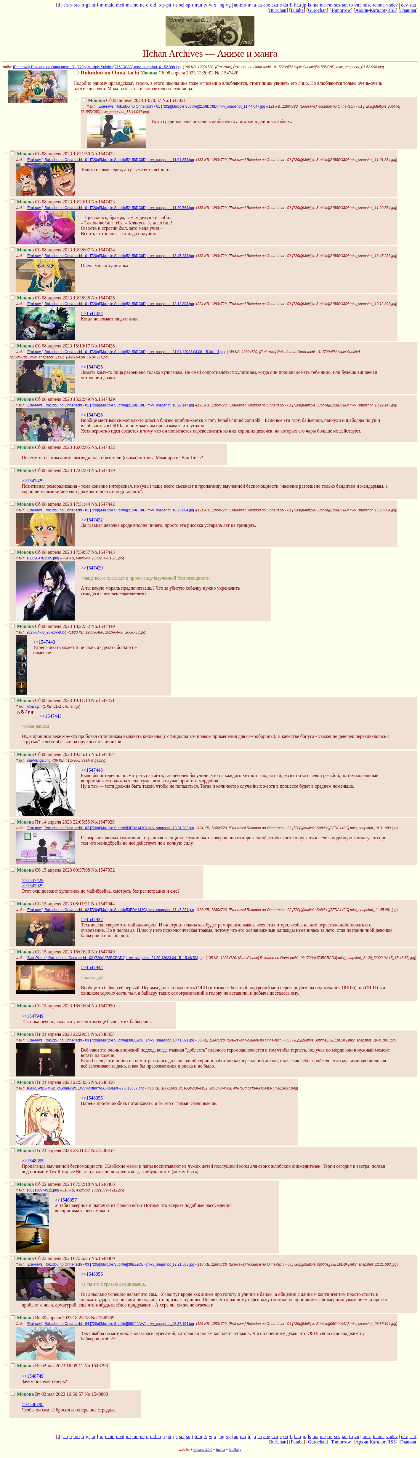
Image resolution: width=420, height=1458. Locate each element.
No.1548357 (103, 1150)
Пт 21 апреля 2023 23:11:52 (50, 1150)
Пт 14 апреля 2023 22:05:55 (50, 821)
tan (345, 4)
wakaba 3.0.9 (202, 1450)
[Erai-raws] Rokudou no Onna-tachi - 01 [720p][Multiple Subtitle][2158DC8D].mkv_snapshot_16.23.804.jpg (110, 510)
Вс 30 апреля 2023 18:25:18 (50, 1317)
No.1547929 (103, 821)
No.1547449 (103, 626)
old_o (155, 4)
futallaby (235, 1450)
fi (291, 4)
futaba (220, 1450)
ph (168, 4)
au (236, 4)
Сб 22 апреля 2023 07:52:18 (50, 1184)
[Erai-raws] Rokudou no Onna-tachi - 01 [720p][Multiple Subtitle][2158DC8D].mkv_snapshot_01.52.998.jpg (97, 67)
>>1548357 (66, 1199)
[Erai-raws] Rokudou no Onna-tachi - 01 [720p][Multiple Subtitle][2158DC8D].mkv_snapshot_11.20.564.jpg (110, 208)
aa (260, 4)
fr (82, 4)
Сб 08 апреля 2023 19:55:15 (50, 754)
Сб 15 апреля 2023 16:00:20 (50, 951)
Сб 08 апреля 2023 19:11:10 (50, 700)
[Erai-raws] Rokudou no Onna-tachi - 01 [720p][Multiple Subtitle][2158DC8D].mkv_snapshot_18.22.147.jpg (110, 405)
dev (404, 4)
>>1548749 (33, 1376)
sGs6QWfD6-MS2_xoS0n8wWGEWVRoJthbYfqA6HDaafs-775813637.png (85, 1088)
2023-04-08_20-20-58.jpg (46, 632)
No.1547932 (103, 869)
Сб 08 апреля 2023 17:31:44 (50, 504)
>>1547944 (92, 967)
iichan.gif (33, 706)
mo (243, 4)
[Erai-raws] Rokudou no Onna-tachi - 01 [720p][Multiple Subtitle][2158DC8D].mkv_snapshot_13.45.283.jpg (110, 256)
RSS (391, 10)
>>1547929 (33, 885)
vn (357, 4)
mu (135, 4)
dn (285, 4)
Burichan (277, 10)
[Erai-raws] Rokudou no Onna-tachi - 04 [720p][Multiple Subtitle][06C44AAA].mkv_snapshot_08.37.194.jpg (110, 1324)
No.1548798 (96, 1365)
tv (205, 4)
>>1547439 (92, 567)
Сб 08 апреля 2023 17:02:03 (50, 470)
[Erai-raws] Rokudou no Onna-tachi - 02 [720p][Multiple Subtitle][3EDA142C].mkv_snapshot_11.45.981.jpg (110, 910)
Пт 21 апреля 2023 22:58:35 (50, 1082)
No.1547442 (103, 504)
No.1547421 (174, 100)
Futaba (297, 10)
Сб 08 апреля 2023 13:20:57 (121, 100)
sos (337, 4)
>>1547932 (92, 919)
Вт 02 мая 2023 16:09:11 (47, 1365)
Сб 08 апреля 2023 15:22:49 (50, 399)
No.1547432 (103, 447)
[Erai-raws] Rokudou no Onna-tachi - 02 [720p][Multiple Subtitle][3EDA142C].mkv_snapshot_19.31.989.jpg (110, 828)
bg (221, 4)
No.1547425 (103, 297)
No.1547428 (103, 345)
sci (182, 4)
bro (76, 4)
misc (367, 4)
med (120, 4)
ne (142, 4)
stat (412, 4)
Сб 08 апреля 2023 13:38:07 (50, 249)
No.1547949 (103, 951)
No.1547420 (226, 72)
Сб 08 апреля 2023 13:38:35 (50, 297)
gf (88, 4)
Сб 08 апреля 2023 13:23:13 (50, 201)
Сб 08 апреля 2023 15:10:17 (50, 345)
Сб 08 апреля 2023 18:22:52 (50, 626)
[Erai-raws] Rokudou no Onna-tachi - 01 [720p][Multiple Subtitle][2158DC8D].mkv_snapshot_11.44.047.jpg (181, 106)
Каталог (378, 10)
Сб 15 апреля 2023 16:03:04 (50, 1005)
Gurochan (317, 10)
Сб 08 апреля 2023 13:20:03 (144, 72)
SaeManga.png (38, 760)
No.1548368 (103, 1184)
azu (275, 4)
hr (93, 4)
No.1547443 (103, 552)
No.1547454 (103, 754)
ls (309, 4)
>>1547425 (92, 366)
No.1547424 (103, 249)
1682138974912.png (42, 1190)
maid (110, 4)
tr (249, 4)
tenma (378, 4)
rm (330, 4)
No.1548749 (103, 1317)
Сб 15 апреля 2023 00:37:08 (50, 869)
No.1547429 (103, 399)
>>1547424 (92, 313)
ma (315, 4)
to (351, 4)
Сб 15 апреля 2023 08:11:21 (50, 903)
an (65, 4)
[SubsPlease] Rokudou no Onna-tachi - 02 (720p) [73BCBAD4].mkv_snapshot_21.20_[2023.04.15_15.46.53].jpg (114, 958)
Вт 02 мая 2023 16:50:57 (47, 1394)
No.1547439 (103, 470)
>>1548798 (33, 1404)
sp (188, 4)
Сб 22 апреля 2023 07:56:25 (50, 1258)
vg (228, 4)
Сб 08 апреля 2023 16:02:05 (50, 447)
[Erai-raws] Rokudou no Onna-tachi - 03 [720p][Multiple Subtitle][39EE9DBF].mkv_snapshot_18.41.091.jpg (110, 1040)
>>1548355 (92, 1097)
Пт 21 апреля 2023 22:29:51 (50, 1034)
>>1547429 (33, 480)
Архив (361, 10)
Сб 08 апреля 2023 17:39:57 (50, 552)
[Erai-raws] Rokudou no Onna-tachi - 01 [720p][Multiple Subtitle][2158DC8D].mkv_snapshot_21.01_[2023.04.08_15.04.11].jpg (125, 352)
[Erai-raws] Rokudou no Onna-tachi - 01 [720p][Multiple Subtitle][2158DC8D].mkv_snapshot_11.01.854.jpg (110, 160)
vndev (392, 4)
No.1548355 (103, 1034)
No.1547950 (103, 1005)
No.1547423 (103, 201)
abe (266, 4)
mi (128, 4)
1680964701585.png (42, 558)
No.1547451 (103, 700)
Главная (408, 10)
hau (297, 4)
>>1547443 (44, 642)
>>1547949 (33, 1016)
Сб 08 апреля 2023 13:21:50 (50, 153)
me (323, 4)
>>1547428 (92, 414)
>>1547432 (92, 519)
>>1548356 (92, 1274)
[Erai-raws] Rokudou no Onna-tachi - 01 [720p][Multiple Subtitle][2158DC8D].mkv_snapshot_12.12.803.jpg (110, 304)
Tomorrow (341, 10)
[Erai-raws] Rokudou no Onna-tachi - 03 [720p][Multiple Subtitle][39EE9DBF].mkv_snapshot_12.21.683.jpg (110, 1264)
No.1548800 (96, 1394)
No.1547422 (103, 153)
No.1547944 (103, 903)
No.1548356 (103, 1082)
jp (304, 4)
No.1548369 (103, 1258)
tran (198, 4)
